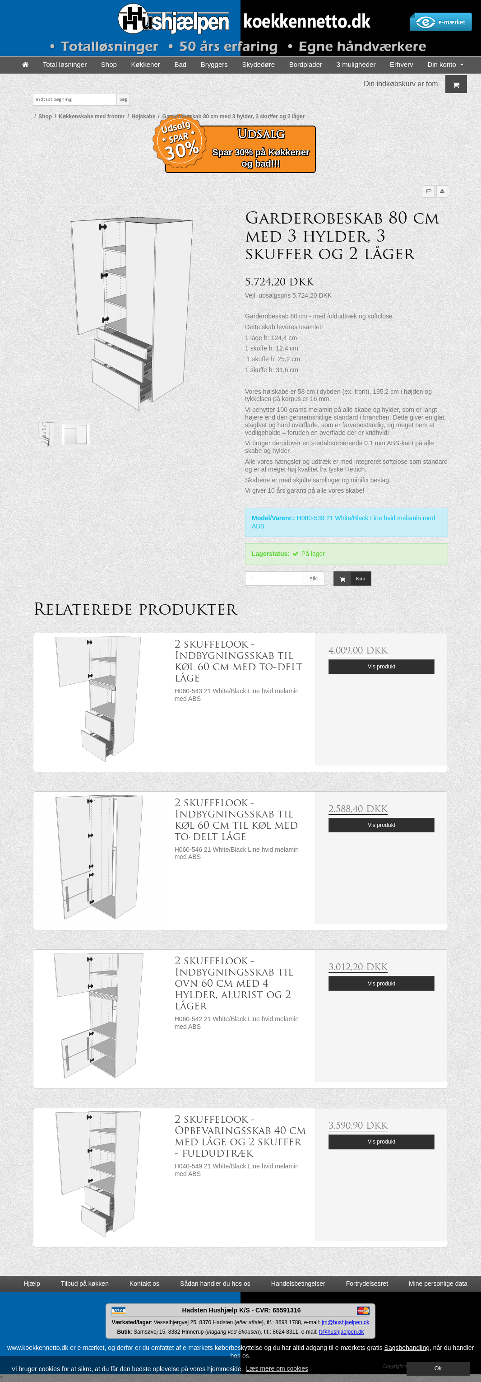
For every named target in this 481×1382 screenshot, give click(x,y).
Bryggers (214, 64)
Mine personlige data (438, 1283)
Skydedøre (258, 64)
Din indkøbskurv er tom (415, 84)
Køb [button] (349, 579)
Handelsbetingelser (298, 1283)
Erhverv (401, 64)
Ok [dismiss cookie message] (438, 1368)
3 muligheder (356, 64)
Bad (180, 64)
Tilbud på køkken (85, 1283)
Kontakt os (144, 1283)
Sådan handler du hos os (215, 1283)
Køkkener (145, 64)
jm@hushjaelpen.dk (346, 1322)
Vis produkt (381, 666)
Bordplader (305, 64)
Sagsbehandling (407, 1347)
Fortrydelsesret (367, 1283)
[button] (429, 191)
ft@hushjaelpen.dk (341, 1332)
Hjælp (31, 1283)
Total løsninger (65, 64)
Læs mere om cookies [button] (277, 1368)
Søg (123, 99)
